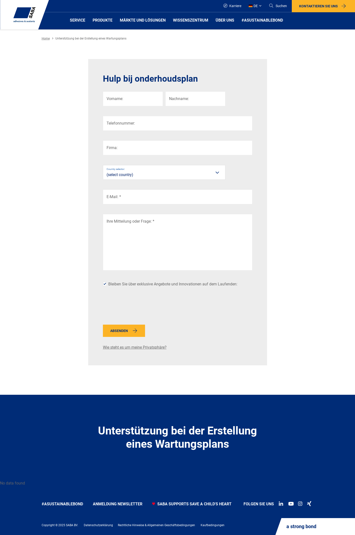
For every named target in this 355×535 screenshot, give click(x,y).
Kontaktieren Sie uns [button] (318, 6)
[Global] (255, 6)
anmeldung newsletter (117, 504)
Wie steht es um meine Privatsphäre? (135, 347)
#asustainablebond (62, 504)
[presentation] (140, 307)
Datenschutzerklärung (98, 525)
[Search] (277, 6)
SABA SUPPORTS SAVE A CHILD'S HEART (192, 504)
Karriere (232, 6)
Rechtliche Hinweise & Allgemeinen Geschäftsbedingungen (156, 525)
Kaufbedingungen (212, 525)
